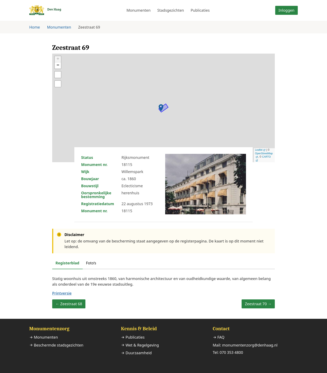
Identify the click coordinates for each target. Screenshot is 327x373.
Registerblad (67, 262)
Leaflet (258, 149)
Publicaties (200, 10)
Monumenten (139, 10)
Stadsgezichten (170, 10)
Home (34, 27)
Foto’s (91, 262)
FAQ (220, 337)
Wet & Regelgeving (142, 345)
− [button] (58, 65)
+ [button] (58, 59)
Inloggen (286, 10)
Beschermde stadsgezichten (58, 345)
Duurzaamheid (138, 352)
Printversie (62, 293)
